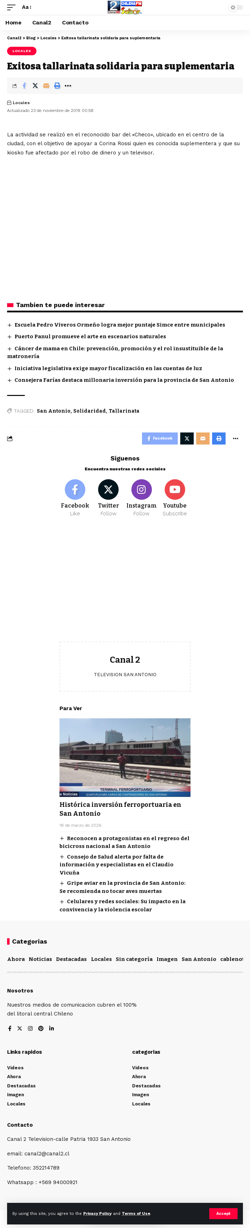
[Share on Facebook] (24, 85)
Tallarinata (124, 411)
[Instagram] (142, 498)
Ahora (16, 959)
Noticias (40, 959)
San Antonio (53, 411)
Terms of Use (136, 1213)
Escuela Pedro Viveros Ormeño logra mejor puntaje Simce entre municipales (120, 325)
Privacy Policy (97, 1213)
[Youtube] (175, 498)
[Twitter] (108, 498)
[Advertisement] (125, 584)
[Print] (57, 85)
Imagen (167, 959)
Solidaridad (89, 411)
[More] (68, 85)
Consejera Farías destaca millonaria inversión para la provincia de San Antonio (124, 380)
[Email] (46, 85)
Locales (21, 51)
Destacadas (71, 959)
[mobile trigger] (13, 7)
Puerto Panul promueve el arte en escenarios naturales (90, 336)
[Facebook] (75, 498)
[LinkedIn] (51, 1029)
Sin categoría (134, 959)
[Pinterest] (41, 1029)
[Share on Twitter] (35, 85)
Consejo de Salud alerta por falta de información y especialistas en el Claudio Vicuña (116, 865)
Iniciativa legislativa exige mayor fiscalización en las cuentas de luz (108, 368)
